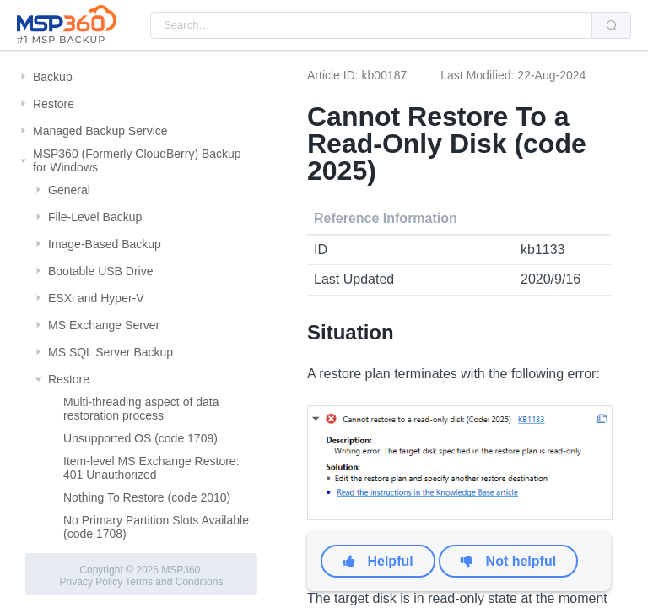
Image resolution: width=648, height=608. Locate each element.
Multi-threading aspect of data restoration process (141, 408)
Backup (53, 77)
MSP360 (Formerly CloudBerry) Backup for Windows (137, 160)
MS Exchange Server (103, 325)
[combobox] (371, 25)
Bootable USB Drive (101, 271)
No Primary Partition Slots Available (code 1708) (156, 526)
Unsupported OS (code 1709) (140, 438)
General (69, 190)
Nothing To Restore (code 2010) (146, 497)
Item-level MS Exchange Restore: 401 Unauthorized (151, 467)
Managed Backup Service (100, 131)
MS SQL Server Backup (110, 352)
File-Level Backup (95, 217)
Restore (53, 104)
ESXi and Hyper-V (96, 298)
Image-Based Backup (104, 244)
